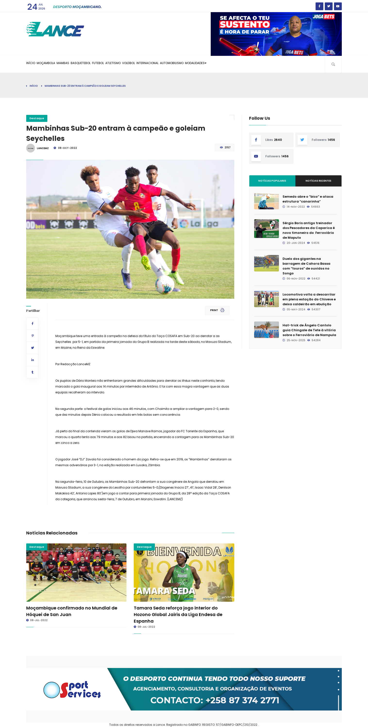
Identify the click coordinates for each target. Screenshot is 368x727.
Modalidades (255, 64)
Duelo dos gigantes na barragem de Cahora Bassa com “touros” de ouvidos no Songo (306, 266)
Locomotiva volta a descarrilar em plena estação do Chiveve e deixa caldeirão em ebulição (309, 299)
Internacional (192, 64)
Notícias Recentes (318, 181)
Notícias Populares (272, 181)
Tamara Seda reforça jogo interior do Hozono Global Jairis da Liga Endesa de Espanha (178, 614)
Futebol (124, 64)
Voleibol (167, 64)
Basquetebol (101, 64)
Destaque (36, 118)
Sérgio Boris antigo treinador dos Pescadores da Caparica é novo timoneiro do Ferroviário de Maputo (309, 230)
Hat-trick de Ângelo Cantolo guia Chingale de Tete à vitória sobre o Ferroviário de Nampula (309, 330)
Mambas (77, 64)
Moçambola (54, 64)
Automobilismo (223, 64)
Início (33, 64)
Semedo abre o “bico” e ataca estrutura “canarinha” (308, 199)
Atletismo (145, 64)
